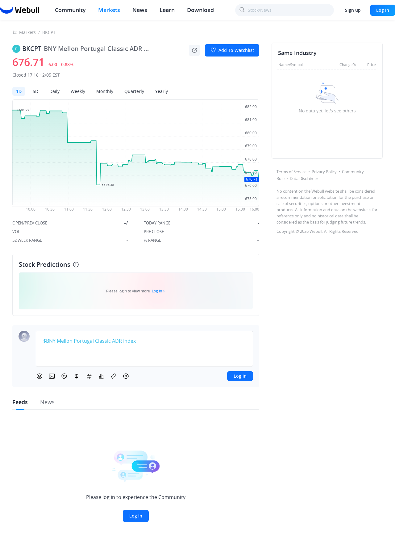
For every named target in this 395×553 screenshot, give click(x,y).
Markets (109, 10)
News (139, 10)
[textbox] (144, 341)
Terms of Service (291, 171)
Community (70, 10)
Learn (167, 10)
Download (200, 10)
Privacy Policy (324, 171)
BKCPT (49, 32)
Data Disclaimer (304, 178)
